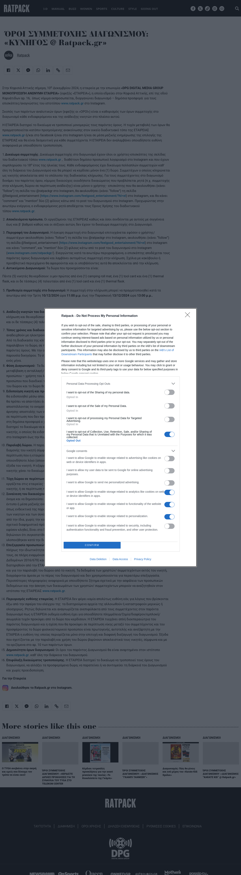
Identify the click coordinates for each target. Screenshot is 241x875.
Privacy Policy (142, 559)
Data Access (120, 559)
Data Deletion (98, 559)
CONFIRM (92, 545)
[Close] (189, 316)
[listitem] (121, 384)
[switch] (169, 392)
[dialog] (120, 437)
